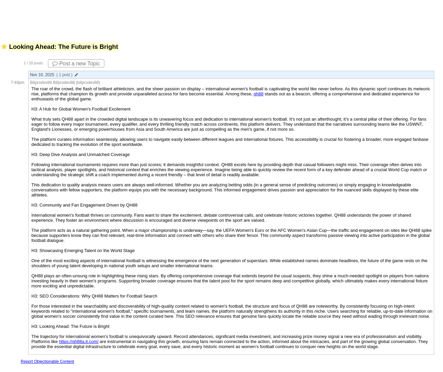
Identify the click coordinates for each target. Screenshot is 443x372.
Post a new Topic (76, 63)
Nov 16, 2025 (54, 74)
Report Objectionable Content (47, 361)
